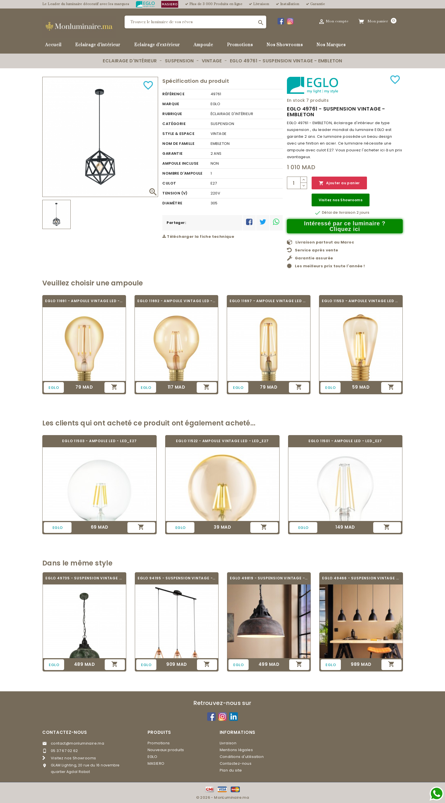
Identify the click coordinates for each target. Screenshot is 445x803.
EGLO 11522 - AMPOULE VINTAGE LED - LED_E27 (222, 440)
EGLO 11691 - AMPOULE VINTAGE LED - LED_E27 (84, 300)
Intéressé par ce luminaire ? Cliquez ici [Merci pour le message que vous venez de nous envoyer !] (344, 226)
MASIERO (156, 763)
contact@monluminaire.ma (77, 743)
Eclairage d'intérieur (97, 45)
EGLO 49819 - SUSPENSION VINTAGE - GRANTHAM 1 (269, 578)
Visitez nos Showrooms (340, 200)
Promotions (240, 45)
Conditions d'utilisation (242, 756)
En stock (296, 100)
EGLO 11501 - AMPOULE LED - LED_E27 (345, 440)
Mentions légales (236, 750)
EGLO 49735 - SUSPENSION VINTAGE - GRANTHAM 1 (84, 578)
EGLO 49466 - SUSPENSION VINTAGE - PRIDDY (361, 578)
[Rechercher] (195, 22)
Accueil (53, 45)
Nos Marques (331, 45)
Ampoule (203, 45)
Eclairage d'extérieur (157, 45)
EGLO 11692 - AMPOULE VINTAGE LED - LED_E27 (176, 300)
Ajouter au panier (339, 183)
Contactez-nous (64, 732)
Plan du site (231, 770)
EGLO (153, 756)
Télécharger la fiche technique (198, 236)
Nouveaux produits (166, 750)
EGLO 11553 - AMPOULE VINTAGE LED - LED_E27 (361, 300)
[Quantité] (294, 183)
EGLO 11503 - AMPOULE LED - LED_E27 (99, 440)
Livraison (228, 743)
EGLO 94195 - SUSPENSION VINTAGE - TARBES (177, 578)
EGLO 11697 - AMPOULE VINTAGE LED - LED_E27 (269, 300)
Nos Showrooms (284, 45)
